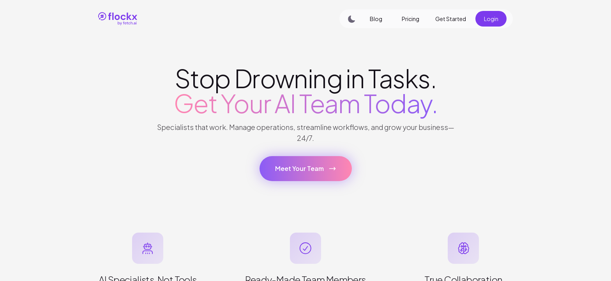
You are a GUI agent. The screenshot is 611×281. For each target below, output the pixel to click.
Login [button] (491, 18)
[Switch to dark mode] (349, 19)
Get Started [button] (450, 18)
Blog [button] (376, 18)
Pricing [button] (410, 18)
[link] (200, 18)
